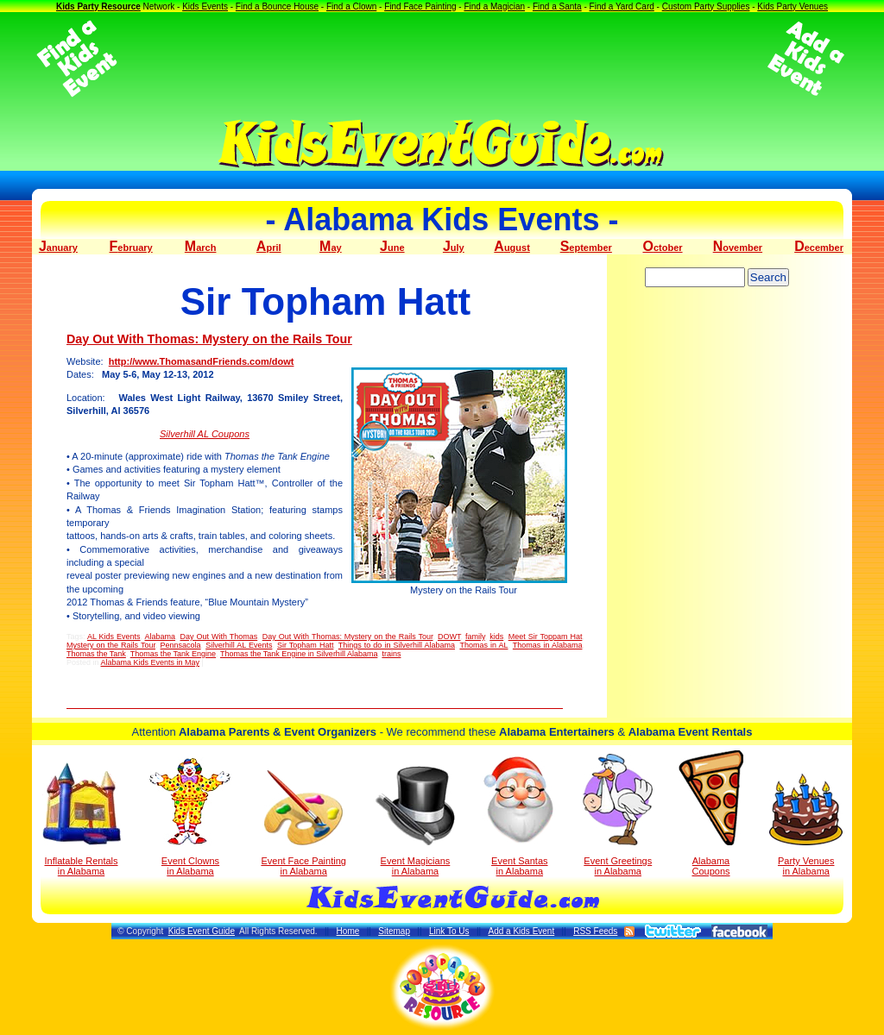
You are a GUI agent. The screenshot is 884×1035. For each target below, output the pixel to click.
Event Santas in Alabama (519, 815)
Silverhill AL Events (238, 645)
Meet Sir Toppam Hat (545, 636)
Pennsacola (181, 645)
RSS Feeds (595, 931)
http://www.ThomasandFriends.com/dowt (201, 361)
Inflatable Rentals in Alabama (81, 819)
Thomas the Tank (96, 653)
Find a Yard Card (622, 6)
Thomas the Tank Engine (173, 653)
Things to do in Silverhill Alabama (396, 645)
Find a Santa (557, 6)
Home (348, 931)
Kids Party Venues (792, 6)
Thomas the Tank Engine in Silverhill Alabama (298, 653)
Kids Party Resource (98, 6)
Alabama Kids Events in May (150, 662)
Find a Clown (351, 6)
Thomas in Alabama (548, 645)
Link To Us (449, 931)
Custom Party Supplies (706, 6)
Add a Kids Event (521, 931)
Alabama (160, 636)
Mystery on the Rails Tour (110, 645)
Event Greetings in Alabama (618, 815)
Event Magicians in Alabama (415, 821)
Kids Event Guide (201, 931)
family (475, 636)
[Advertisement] (442, 58)
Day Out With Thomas (219, 636)
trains (391, 653)
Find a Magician (494, 6)
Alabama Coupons (711, 813)
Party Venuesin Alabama (806, 825)
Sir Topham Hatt (305, 645)
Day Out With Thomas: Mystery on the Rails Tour (209, 339)
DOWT (449, 636)
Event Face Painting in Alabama (303, 823)
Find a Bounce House (277, 6)
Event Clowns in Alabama (190, 816)
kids (496, 636)
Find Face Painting (420, 6)
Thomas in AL (483, 645)
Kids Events (205, 6)
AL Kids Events (114, 636)
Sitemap (394, 931)
